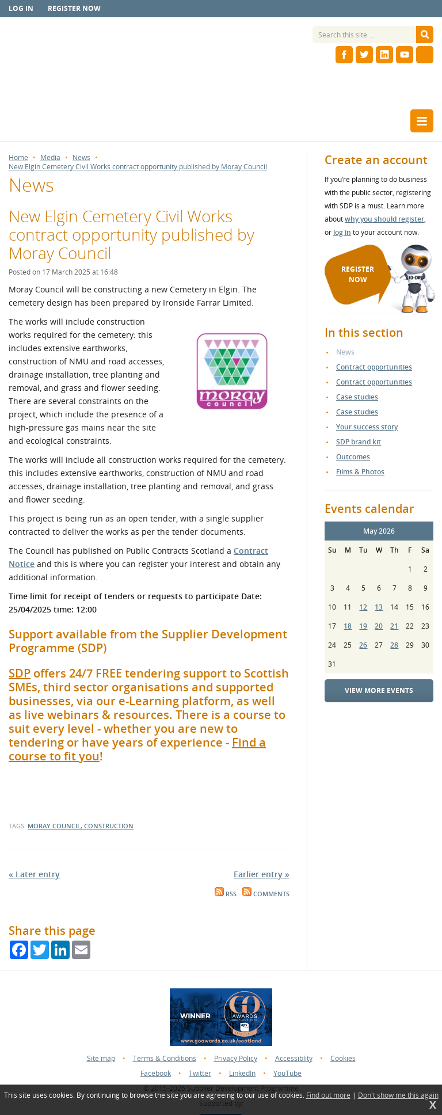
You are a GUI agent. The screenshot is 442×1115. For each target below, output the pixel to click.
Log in (21, 8)
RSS (226, 894)
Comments (265, 894)
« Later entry (34, 874)
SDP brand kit (358, 442)
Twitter (200, 1073)
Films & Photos (360, 472)
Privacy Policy (235, 1058)
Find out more (328, 1095)
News (81, 157)
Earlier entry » (261, 874)
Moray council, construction (81, 825)
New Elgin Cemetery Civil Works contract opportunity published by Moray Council (138, 167)
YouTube (287, 1073)
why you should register (384, 219)
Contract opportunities (374, 367)
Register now (74, 8)
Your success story (367, 427)
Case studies (357, 397)
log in (342, 232)
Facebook (155, 1073)
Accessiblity (294, 1058)
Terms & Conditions (164, 1058)
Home (18, 157)
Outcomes (353, 457)
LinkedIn (242, 1073)
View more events (379, 690)
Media (50, 157)
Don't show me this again (398, 1095)
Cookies (343, 1058)
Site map (101, 1058)
